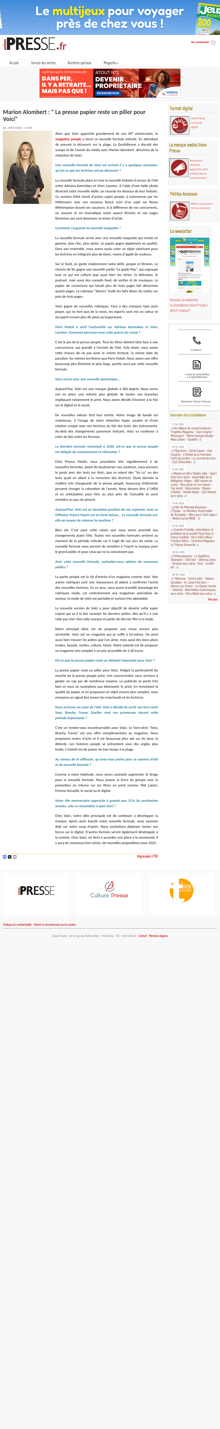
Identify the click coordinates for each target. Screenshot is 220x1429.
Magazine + (111, 62)
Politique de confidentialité (17, 924)
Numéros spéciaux (79, 62)
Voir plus (212, 599)
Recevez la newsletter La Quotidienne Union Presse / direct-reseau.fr (189, 305)
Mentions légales (158, 936)
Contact (196, 349)
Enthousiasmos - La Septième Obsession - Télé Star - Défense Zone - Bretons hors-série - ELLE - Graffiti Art (193, 561)
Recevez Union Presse (196, 401)
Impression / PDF (147, 856)
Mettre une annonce (202, 204)
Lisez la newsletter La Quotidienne (197, 376)
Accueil (14, 62)
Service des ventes (43, 62)
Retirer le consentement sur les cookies (55, 924)
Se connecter (200, 42)
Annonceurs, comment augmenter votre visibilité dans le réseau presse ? (199, 169)
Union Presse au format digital (198, 122)
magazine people (68, 139)
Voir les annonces (200, 208)
